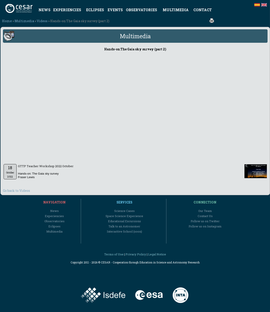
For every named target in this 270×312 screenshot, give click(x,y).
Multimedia (24, 21)
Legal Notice (157, 254)
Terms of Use (113, 254)
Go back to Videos (16, 190)
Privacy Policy (135, 254)
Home (7, 21)
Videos (42, 21)
